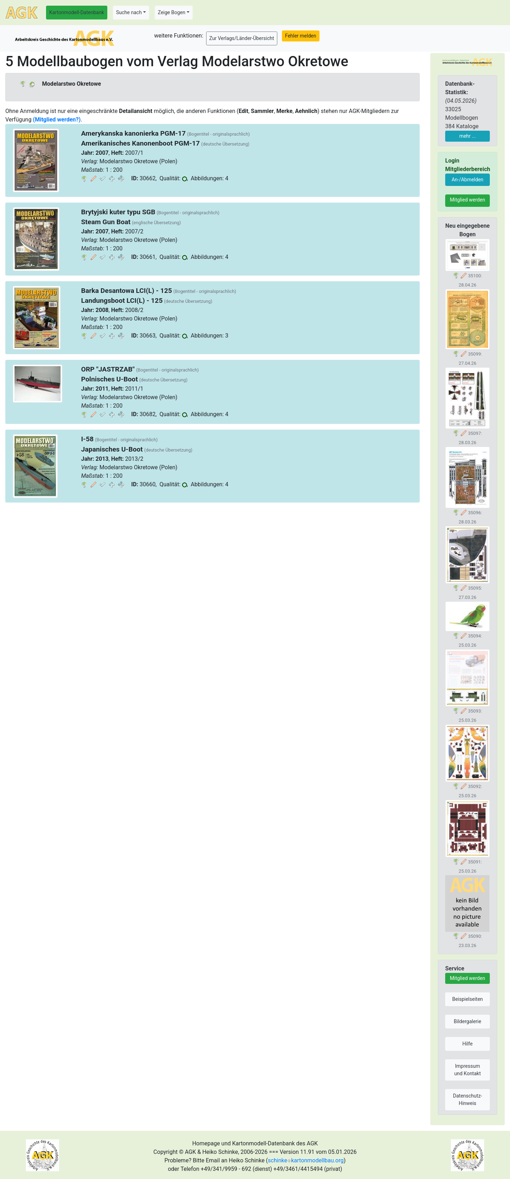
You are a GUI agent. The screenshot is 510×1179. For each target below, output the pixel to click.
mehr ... (467, 136)
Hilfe (468, 1044)
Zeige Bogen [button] (172, 12)
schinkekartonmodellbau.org (306, 1160)
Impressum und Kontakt (467, 1069)
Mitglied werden (467, 200)
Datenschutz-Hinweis (467, 1099)
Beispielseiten (467, 999)
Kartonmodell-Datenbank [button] (76, 12)
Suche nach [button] (129, 12)
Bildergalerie (467, 1021)
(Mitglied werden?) (57, 119)
